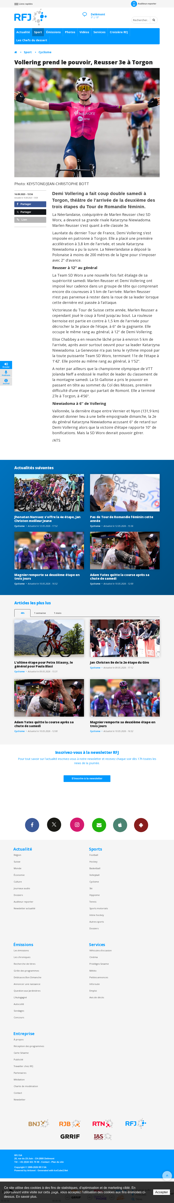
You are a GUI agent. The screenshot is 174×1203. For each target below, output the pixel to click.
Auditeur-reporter (143, 4)
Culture (18, 881)
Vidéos (84, 32)
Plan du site (57, 1162)
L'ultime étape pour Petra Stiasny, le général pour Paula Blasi (43, 664)
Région (17, 855)
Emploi (93, 990)
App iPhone (120, 825)
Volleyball (94, 875)
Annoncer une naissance (27, 984)
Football (93, 855)
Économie (19, 875)
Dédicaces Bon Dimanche (27, 977)
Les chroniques (22, 957)
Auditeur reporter (23, 901)
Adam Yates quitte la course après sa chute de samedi (119, 577)
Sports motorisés (98, 908)
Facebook (32, 825)
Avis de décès (96, 997)
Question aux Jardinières (27, 990)
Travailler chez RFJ (23, 1066)
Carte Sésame (21, 1052)
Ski (90, 888)
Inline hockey (96, 915)
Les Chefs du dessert (31, 40)
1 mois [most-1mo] (57, 612)
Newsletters (99, 825)
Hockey (93, 861)
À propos (18, 1039)
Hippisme (94, 895)
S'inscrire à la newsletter (87, 778)
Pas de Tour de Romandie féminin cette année (121, 519)
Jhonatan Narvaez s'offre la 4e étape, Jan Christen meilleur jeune (47, 519)
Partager (24, 204)
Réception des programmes (29, 1046)
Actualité (23, 32)
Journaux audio (22, 888)
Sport (38, 32)
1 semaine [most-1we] (40, 612)
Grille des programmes (26, 970)
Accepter (161, 1192)
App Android (141, 825)
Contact (18, 1093)
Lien (22, 219)
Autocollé (19, 1004)
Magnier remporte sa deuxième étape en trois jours (47, 577)
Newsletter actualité (24, 908)
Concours (19, 1017)
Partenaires (20, 1072)
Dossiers (18, 895)
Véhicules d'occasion (100, 950)
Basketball (94, 868)
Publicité (18, 1059)
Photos (70, 32)
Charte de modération (26, 1086)
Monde (17, 868)
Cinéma (93, 957)
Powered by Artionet (25, 1170)
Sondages (19, 1010)
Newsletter (19, 1099)
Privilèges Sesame (99, 963)
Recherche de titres (24, 963)
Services (99, 32)
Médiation (19, 1079)
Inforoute (94, 984)
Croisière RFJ (119, 32)
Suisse (17, 861)
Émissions (53, 32)
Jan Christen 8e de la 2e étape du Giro (119, 662)
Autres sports (96, 921)
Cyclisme (45, 52)
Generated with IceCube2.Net (53, 1170)
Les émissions (21, 950)
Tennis (92, 901)
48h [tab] (22, 612)
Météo (92, 970)
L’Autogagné (20, 997)
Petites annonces (98, 977)
